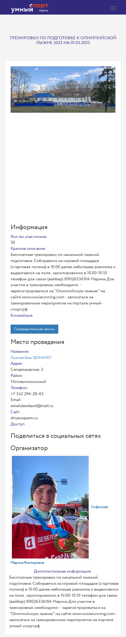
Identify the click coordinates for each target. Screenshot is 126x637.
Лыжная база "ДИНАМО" (31, 357)
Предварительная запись (34, 329)
